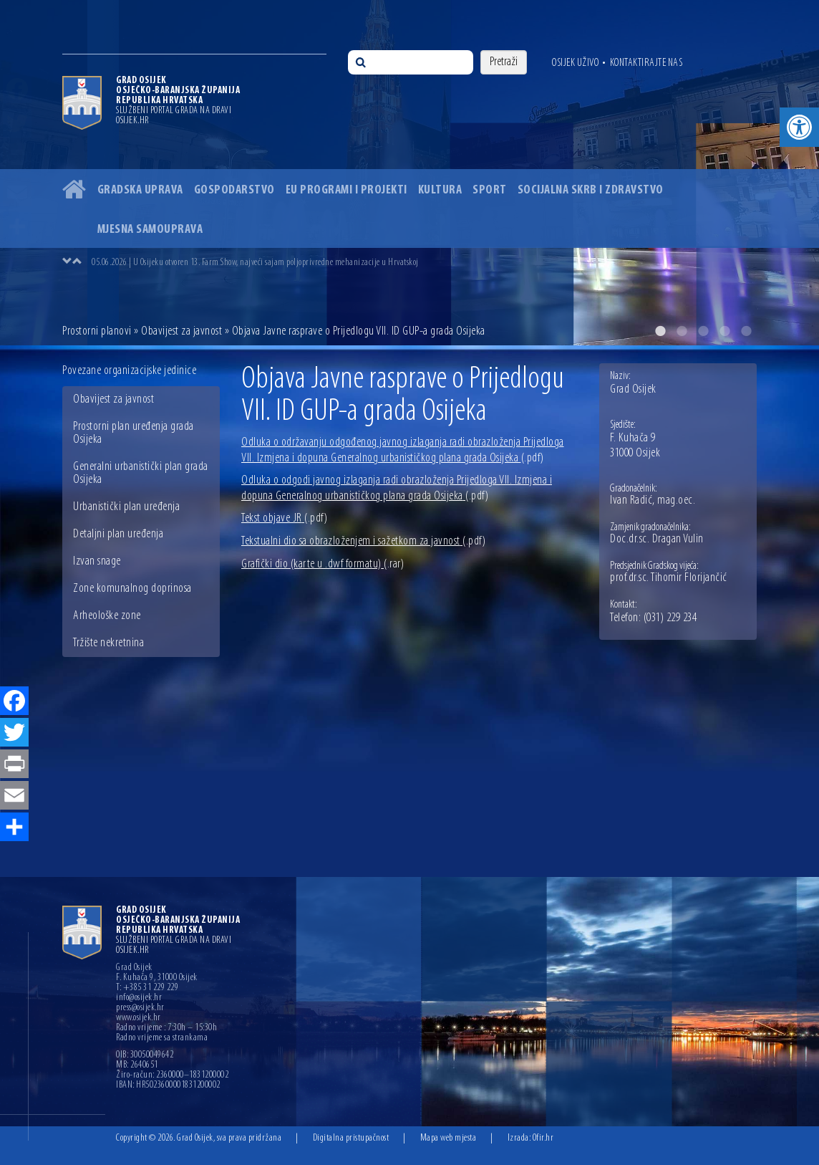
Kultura (440, 190)
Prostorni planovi (97, 331)
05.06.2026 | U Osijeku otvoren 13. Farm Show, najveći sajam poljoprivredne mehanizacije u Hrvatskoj (255, 262)
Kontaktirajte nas (646, 63)
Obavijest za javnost (181, 331)
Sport (489, 190)
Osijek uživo (575, 63)
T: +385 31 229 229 (147, 988)
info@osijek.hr (139, 998)
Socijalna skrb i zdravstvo (591, 190)
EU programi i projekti (346, 190)
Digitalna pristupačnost (351, 1138)
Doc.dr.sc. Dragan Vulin (657, 539)
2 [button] (681, 331)
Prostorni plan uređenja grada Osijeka (133, 433)
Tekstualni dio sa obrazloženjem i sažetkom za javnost (363, 541)
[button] (799, 127)
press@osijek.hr (140, 1008)
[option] (424, 262)
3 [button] (703, 331)
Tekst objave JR (284, 518)
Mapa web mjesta (448, 1138)
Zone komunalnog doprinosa (132, 588)
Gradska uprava (140, 190)
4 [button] (724, 331)
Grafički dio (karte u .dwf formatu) (322, 564)
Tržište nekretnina (108, 643)
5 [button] (746, 331)
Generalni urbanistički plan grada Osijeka (140, 473)
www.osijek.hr (138, 1018)
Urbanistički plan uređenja (126, 507)
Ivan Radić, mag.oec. (652, 500)
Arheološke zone (107, 616)
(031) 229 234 (670, 618)
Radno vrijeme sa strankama (162, 1038)
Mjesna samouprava (150, 229)
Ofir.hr (543, 1138)
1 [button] (660, 331)
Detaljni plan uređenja (118, 534)
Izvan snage (97, 561)
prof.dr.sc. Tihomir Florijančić (668, 578)
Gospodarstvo (234, 190)
